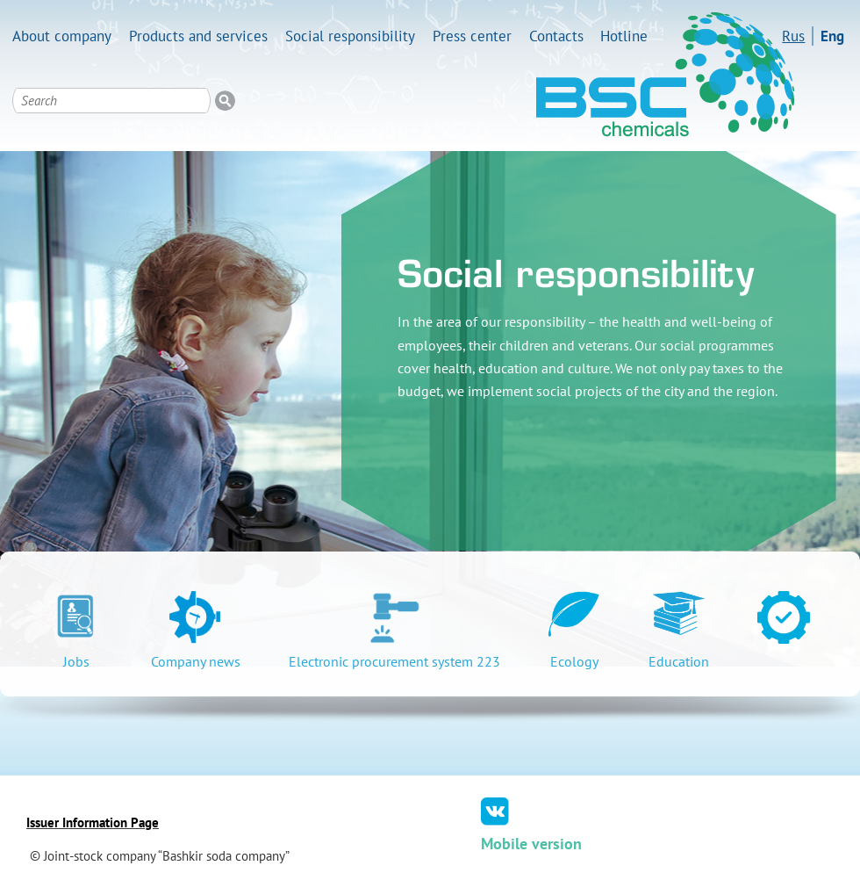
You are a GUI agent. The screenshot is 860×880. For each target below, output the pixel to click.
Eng (832, 36)
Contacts (556, 36)
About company (61, 36)
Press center (472, 36)
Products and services (198, 36)
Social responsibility (350, 36)
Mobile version (531, 843)
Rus (793, 36)
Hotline (624, 36)
